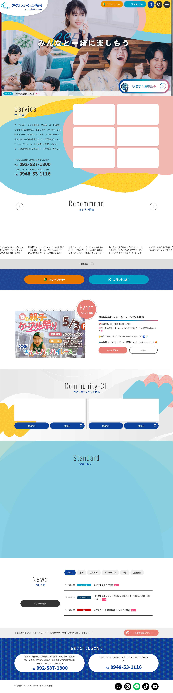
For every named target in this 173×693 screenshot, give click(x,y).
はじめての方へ (113, 4)
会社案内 (21, 632)
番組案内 (32, 425)
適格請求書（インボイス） (79, 632)
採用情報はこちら (138, 633)
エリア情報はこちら (33, 9)
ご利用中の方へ (136, 4)
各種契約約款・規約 (57, 632)
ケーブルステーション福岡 (21, 5)
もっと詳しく (113, 350)
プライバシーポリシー (36, 632)
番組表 (73, 425)
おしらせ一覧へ (40, 603)
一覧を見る (84, 263)
